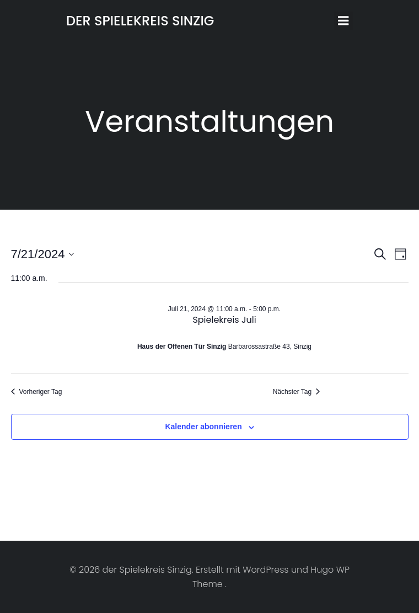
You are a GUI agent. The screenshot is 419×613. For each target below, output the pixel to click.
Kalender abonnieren (203, 426)
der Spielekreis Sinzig (140, 21)
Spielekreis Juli (224, 319)
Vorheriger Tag (36, 392)
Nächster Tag (296, 392)
